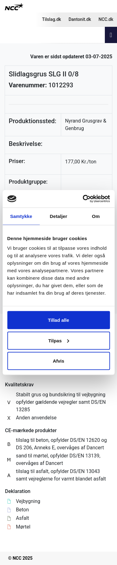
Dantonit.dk (80, 19)
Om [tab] (96, 216)
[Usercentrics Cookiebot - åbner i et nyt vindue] (83, 199)
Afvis (58, 361)
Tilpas (58, 340)
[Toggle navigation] (111, 35)
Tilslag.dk (51, 19)
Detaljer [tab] (58, 216)
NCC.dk (106, 19)
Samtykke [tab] (21, 216)
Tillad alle (58, 320)
